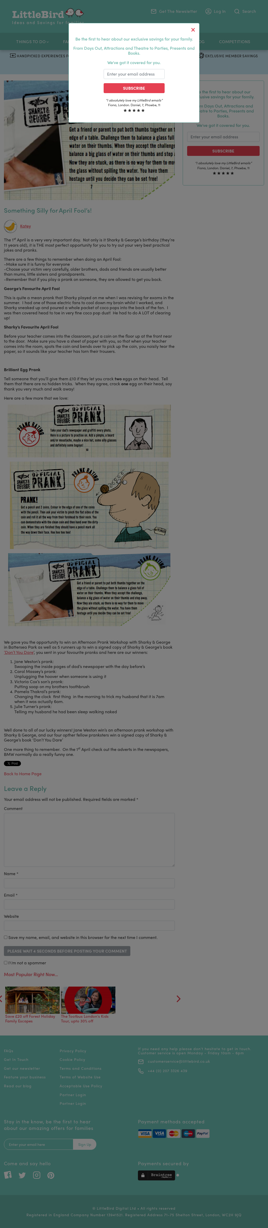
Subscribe (134, 88)
